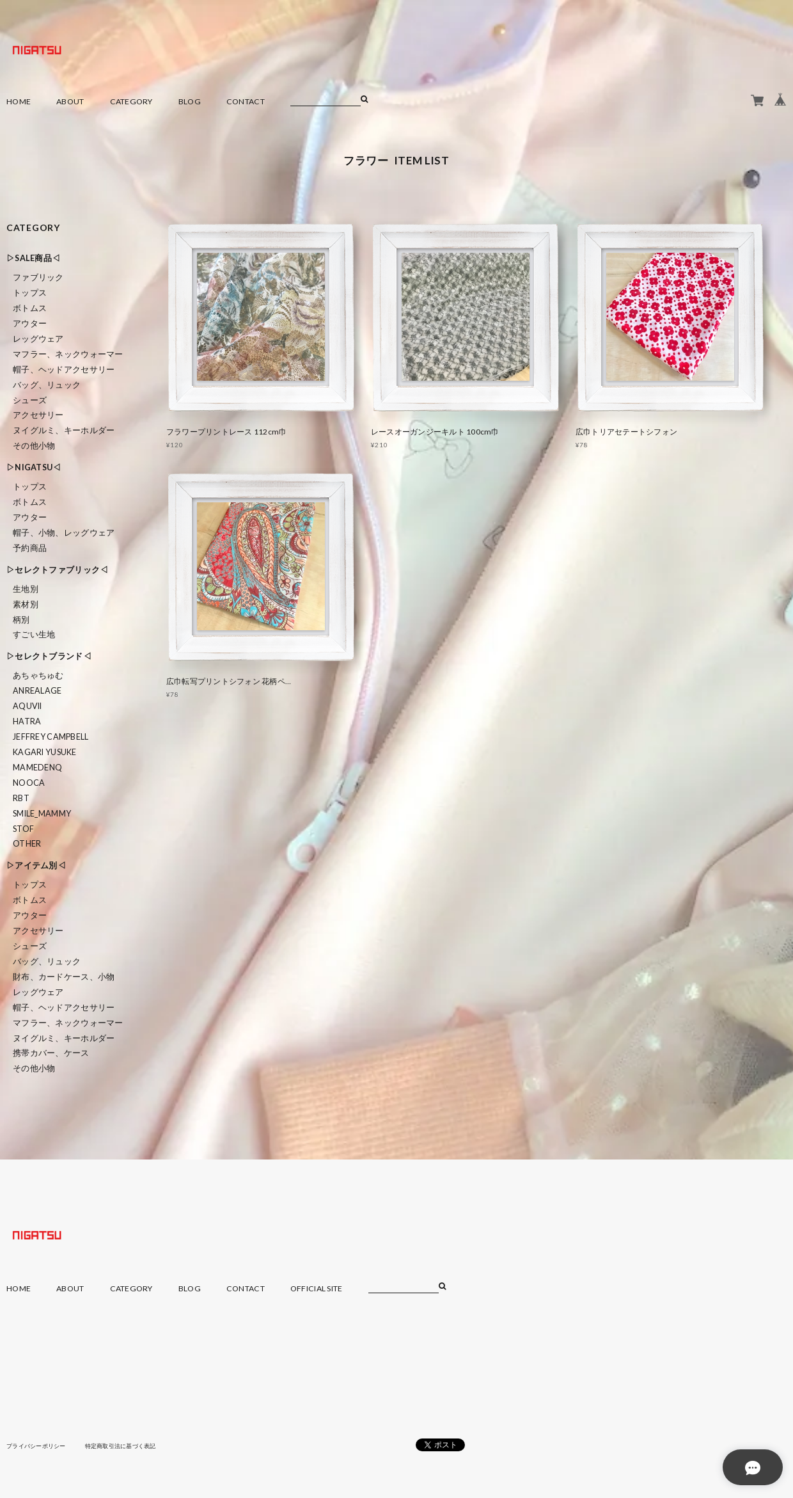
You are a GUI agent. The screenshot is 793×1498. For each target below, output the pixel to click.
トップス (30, 293)
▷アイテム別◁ (36, 865)
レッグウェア (38, 339)
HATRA (27, 721)
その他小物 (34, 445)
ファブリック (38, 277)
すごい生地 (34, 634)
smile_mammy (42, 813)
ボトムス (30, 308)
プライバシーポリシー (39, 1445)
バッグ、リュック (47, 385)
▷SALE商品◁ (33, 258)
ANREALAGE (37, 691)
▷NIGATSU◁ (33, 467)
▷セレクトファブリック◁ (57, 570)
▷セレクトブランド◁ (48, 656)
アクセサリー (38, 415)
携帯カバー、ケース (51, 1053)
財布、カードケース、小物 (63, 977)
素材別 (25, 604)
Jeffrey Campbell (50, 737)
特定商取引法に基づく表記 (130, 1445)
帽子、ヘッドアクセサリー (63, 369)
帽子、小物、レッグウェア (63, 533)
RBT (21, 798)
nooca (29, 783)
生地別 (25, 589)
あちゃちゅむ (38, 675)
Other (27, 844)
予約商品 (30, 548)
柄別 (21, 620)
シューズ (30, 400)
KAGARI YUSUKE (45, 752)
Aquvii (27, 706)
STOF (23, 829)
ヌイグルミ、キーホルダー (63, 430)
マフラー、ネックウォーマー (68, 354)
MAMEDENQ (37, 767)
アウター (30, 323)
